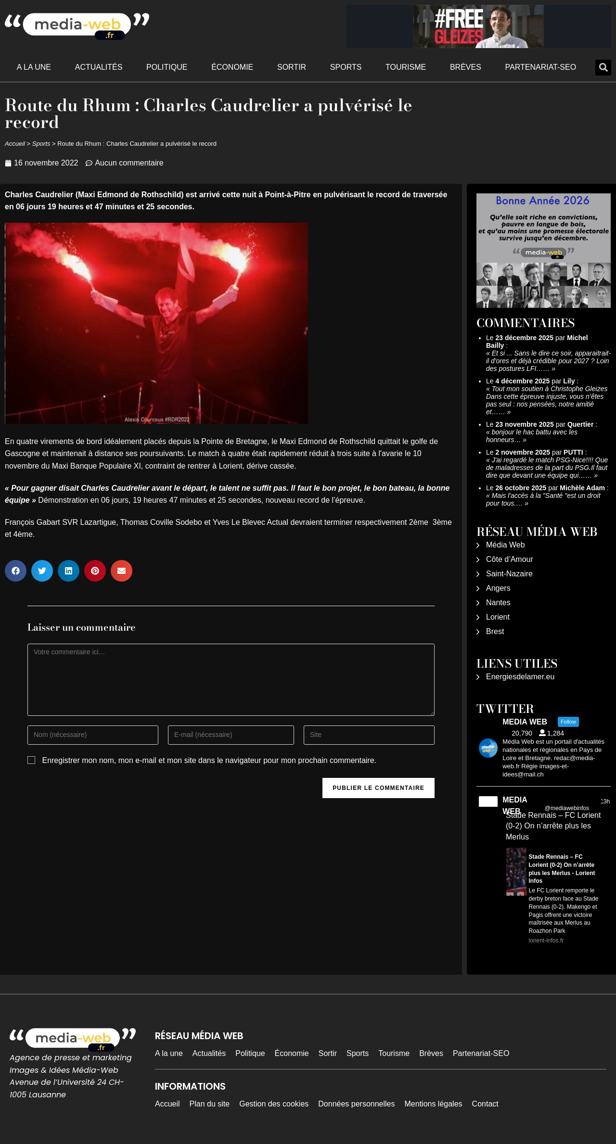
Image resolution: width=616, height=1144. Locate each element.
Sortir (291, 67)
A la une (34, 67)
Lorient (498, 617)
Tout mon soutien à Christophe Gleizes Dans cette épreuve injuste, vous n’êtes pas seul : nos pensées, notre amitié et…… (546, 400)
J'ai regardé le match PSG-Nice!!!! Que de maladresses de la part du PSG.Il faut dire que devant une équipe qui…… (547, 467)
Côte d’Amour (509, 559)
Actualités (99, 67)
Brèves (465, 67)
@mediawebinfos (567, 808)
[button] (603, 68)
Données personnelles (356, 1104)
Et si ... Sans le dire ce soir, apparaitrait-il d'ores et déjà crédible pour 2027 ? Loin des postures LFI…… (548, 360)
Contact (485, 1104)
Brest (495, 631)
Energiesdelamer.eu (520, 677)
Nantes (498, 602)
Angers (498, 588)
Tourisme (405, 67)
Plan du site (210, 1104)
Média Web (505, 545)
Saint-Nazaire (509, 574)
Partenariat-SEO (541, 67)
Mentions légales (433, 1104)
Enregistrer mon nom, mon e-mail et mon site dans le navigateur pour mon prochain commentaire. (209, 760)
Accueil (15, 143)
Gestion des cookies (273, 1104)
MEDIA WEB (514, 805)
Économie (232, 67)
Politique (166, 67)
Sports (346, 67)
